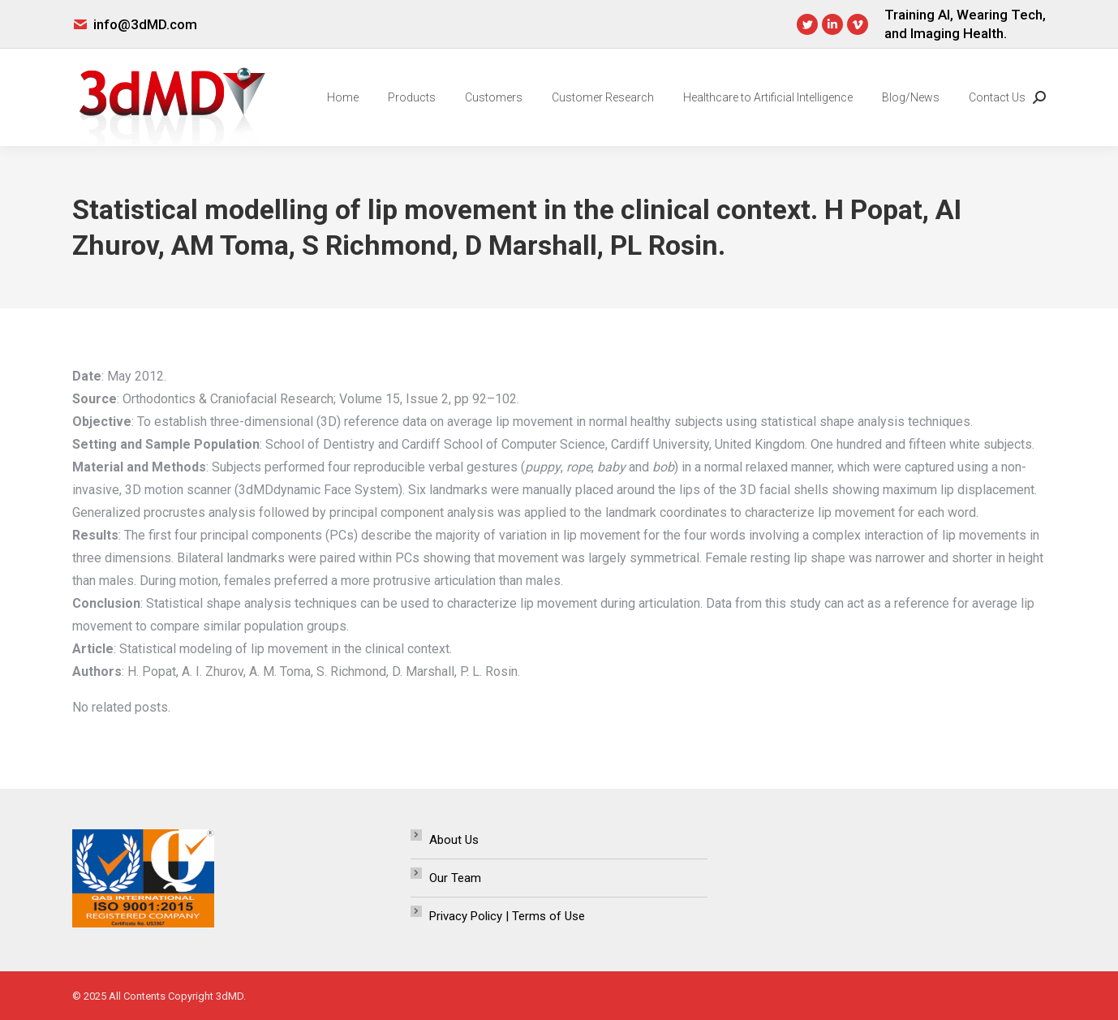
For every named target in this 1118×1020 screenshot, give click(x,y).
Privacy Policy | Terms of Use (507, 916)
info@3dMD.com (145, 24)
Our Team (455, 878)
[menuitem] (343, 97)
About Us (454, 840)
